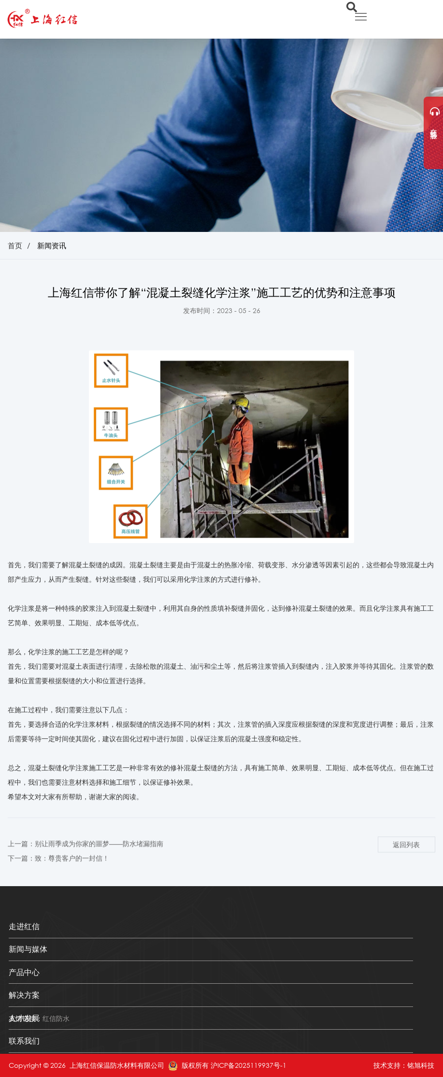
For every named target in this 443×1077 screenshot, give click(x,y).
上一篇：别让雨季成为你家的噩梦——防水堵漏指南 (85, 852)
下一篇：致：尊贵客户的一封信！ (58, 867)
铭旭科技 (420, 1065)
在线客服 (434, 117)
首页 (15, 246)
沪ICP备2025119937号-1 (248, 1065)
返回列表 (406, 853)
